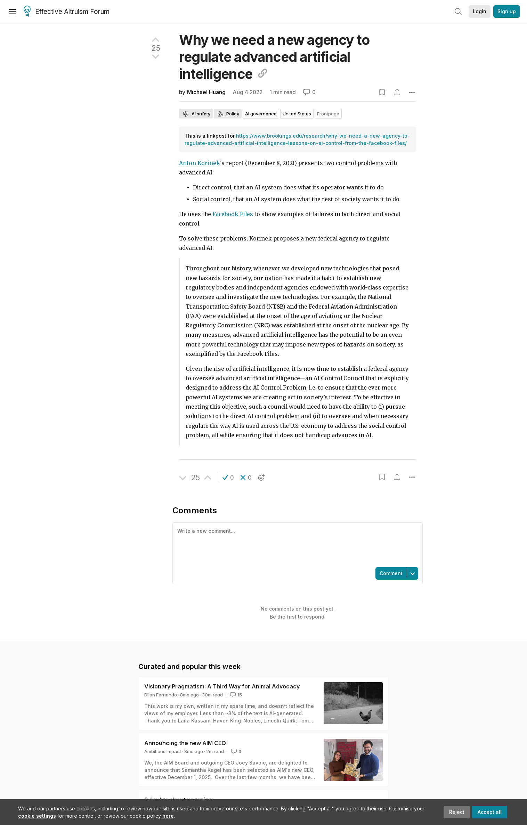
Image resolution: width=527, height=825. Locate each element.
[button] (228, 477)
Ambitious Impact (162, 751)
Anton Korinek (199, 163)
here (168, 816)
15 (235, 695)
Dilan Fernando (160, 694)
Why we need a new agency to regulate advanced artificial (274, 57)
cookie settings (37, 816)
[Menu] (12, 11)
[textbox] (296, 544)
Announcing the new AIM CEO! (186, 743)
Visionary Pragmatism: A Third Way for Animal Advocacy (222, 686)
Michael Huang (206, 92)
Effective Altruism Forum (67, 11)
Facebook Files (232, 214)
